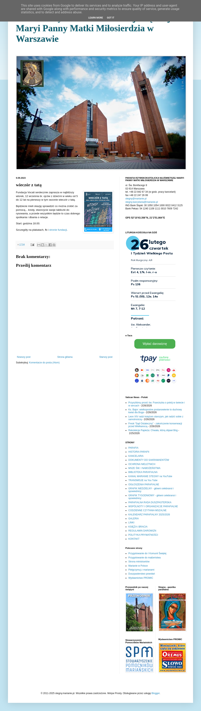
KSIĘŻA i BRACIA (137, 526)
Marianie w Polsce (138, 565)
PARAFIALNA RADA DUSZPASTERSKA (149, 502)
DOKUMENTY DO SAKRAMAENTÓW (148, 460)
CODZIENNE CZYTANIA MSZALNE (147, 510)
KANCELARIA (135, 456)
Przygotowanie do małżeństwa (144, 557)
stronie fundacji (58, 229)
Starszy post (105, 357)
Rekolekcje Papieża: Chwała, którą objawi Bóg (153, 430)
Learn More (95, 17)
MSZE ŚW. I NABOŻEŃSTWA (144, 468)
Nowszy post (23, 357)
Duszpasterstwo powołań (141, 573)
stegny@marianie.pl (135, 198)
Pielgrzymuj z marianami (141, 569)
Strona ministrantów (138, 561)
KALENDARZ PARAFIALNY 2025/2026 (149, 514)
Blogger (155, 693)
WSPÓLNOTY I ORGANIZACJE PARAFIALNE (153, 506)
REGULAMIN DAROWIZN (142, 530)
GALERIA (133, 518)
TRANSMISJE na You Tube (142, 480)
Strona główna (65, 357)
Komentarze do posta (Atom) (44, 362)
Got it (110, 17)
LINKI (131, 522)
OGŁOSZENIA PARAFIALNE (143, 484)
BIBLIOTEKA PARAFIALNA (143, 472)
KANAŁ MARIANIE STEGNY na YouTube (150, 476)
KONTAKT (134, 538)
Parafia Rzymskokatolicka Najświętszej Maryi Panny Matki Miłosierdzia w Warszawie (93, 28)
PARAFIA (133, 447)
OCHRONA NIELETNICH (141, 464)
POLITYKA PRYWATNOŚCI (143, 534)
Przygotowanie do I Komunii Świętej (147, 553)
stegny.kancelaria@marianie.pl (141, 202)
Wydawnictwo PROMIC (140, 578)
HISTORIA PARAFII (138, 451)
